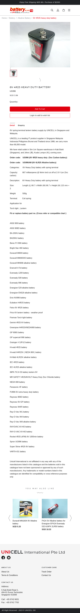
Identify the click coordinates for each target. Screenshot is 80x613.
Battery (12, 18)
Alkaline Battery (24, 18)
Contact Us (46, 575)
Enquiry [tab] (21, 125)
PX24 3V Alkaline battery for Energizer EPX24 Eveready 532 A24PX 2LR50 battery (53, 523)
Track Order (47, 572)
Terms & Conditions (9, 575)
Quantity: (14, 102)
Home (4, 18)
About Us (5, 572)
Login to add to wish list (40, 115)
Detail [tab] (12, 125)
